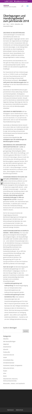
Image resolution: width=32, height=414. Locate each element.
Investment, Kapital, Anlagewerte (12, 365)
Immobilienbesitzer (8, 363)
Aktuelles (17, 24)
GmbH (5, 357)
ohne (4, 373)
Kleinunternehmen (8, 368)
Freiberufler (6, 352)
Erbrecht (5, 349)
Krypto (5, 371)
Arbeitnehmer (7, 347)
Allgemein (6, 344)
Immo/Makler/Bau (8, 360)
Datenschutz (19, 410)
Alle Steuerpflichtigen (9, 341)
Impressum (10, 410)
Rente (5, 376)
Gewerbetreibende (8, 355)
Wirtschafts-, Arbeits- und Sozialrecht (14, 383)
